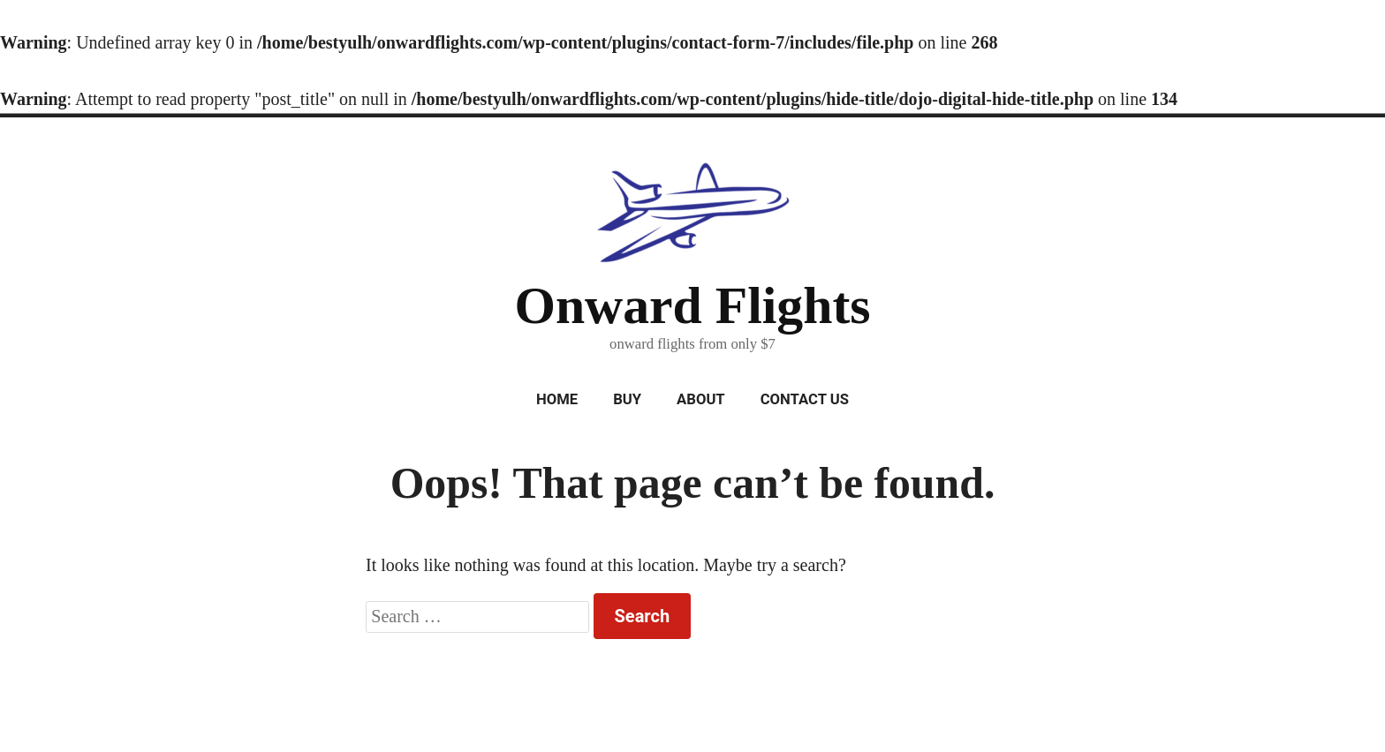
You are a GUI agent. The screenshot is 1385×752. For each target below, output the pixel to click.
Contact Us (805, 399)
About (701, 399)
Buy (627, 399)
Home (557, 399)
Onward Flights (692, 305)
